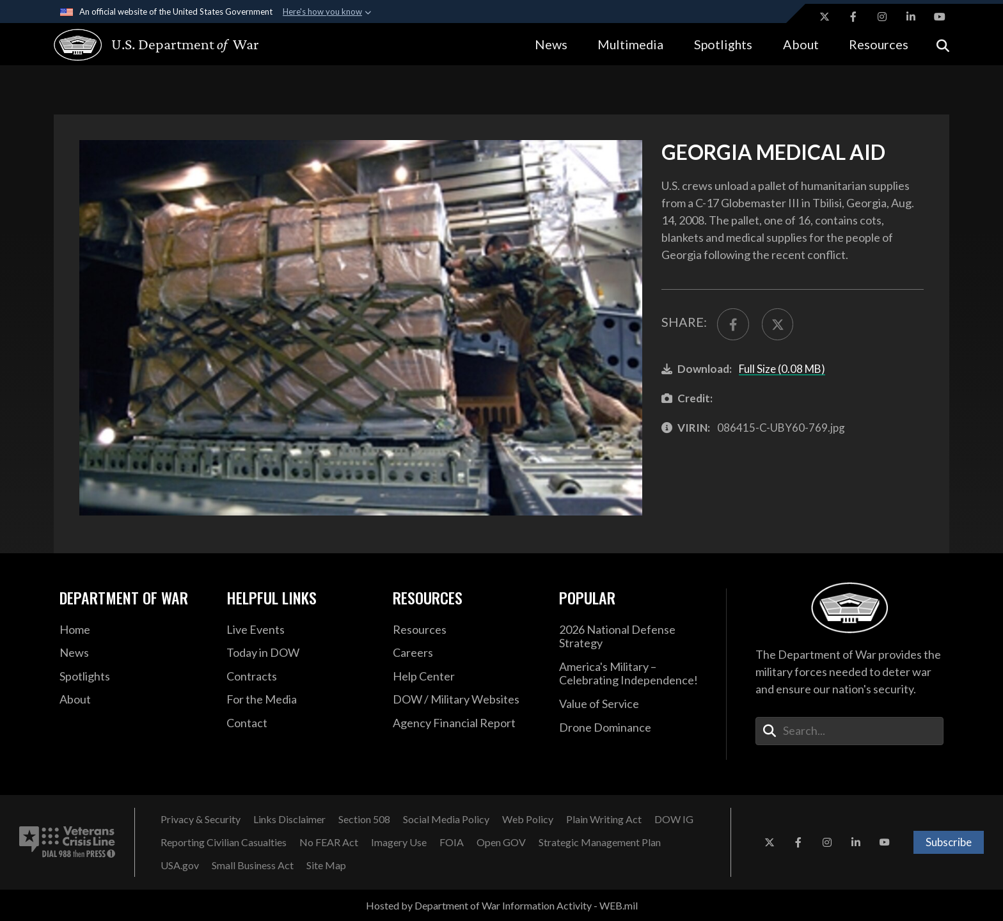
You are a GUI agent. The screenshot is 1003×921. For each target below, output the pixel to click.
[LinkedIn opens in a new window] (910, 16)
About (801, 44)
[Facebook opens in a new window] (853, 16)
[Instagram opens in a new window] (882, 16)
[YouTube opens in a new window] (939, 16)
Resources (878, 44)
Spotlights (723, 44)
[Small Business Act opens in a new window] (252, 865)
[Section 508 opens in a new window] (364, 819)
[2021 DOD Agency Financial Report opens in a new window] (466, 723)
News (551, 44)
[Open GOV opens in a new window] (501, 842)
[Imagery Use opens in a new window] (399, 842)
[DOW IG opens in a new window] (674, 819)
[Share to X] (778, 324)
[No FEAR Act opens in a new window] (329, 842)
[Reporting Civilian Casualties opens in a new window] (223, 842)
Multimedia (630, 44)
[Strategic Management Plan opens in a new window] (599, 842)
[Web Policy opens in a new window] (528, 819)
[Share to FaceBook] (733, 324)
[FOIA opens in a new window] (451, 842)
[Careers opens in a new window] (466, 653)
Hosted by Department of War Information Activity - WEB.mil (502, 905)
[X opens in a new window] (824, 16)
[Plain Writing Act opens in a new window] (604, 819)
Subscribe (949, 842)
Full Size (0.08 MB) (782, 368)
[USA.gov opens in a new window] (179, 865)
